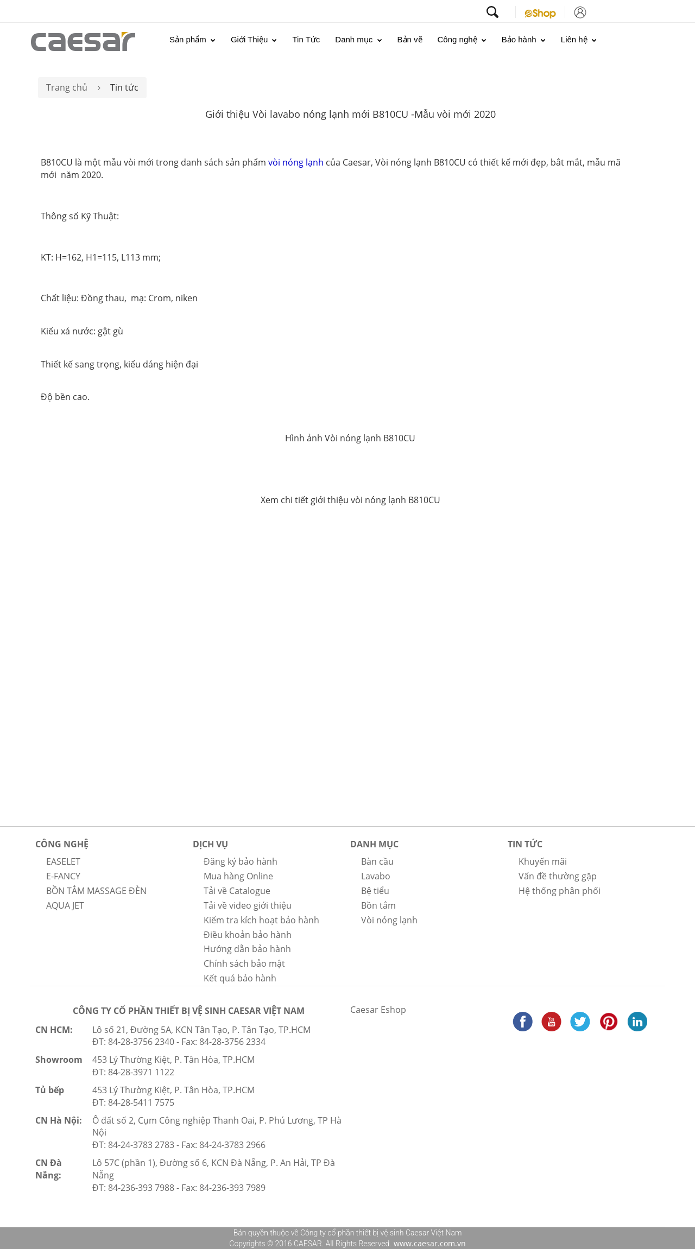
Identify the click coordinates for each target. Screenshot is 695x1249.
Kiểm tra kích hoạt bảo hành (261, 920)
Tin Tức (306, 39)
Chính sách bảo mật (244, 963)
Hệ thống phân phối (560, 891)
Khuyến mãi (543, 861)
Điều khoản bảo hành (248, 935)
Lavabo (375, 876)
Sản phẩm (192, 39)
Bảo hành (524, 39)
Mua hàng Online (238, 876)
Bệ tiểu (375, 891)
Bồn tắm (378, 905)
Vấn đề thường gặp (558, 876)
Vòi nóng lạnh (389, 920)
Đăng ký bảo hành (240, 861)
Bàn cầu (377, 861)
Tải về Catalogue (237, 891)
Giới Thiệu (254, 39)
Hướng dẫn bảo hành (247, 949)
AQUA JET (65, 905)
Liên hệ (579, 39)
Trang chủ (66, 87)
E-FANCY (63, 876)
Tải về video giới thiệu (248, 905)
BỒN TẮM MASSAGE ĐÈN (96, 891)
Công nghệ (462, 39)
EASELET (63, 861)
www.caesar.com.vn (428, 1243)
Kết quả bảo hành (240, 978)
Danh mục (358, 39)
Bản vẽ (409, 39)
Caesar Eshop (378, 1010)
